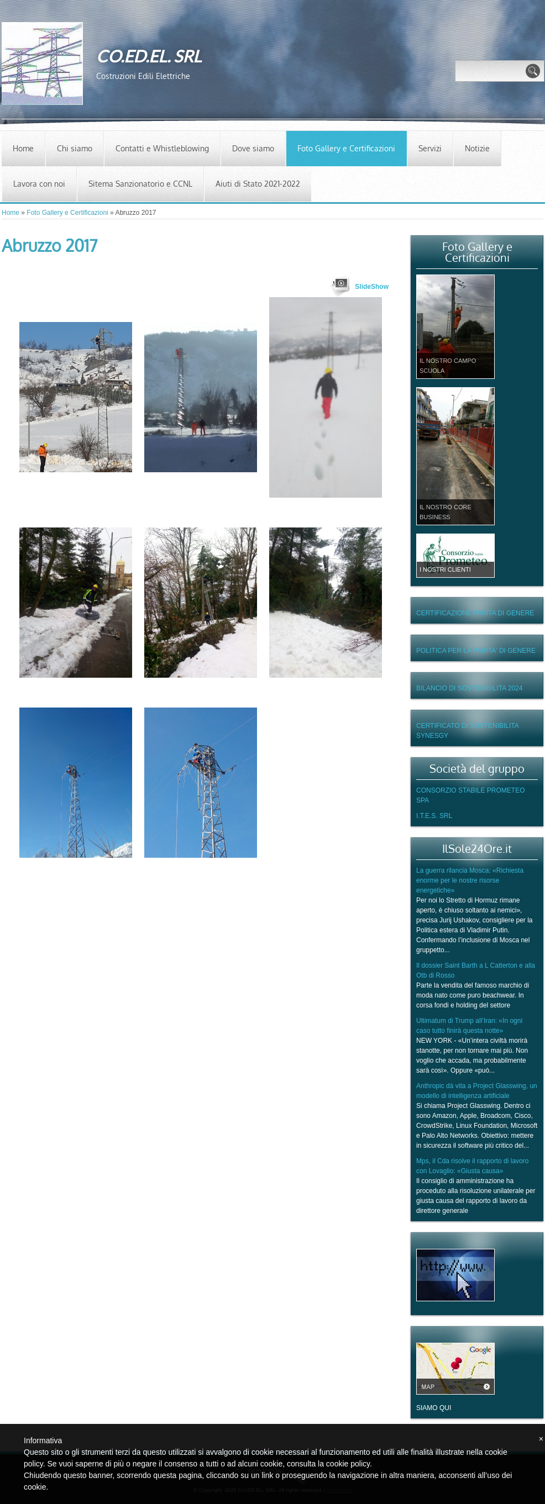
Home (23, 148)
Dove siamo (253, 148)
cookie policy (348, 1463)
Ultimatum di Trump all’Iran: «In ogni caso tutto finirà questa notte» (469, 1026)
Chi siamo (74, 148)
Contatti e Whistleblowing (162, 148)
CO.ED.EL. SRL (148, 56)
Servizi (430, 148)
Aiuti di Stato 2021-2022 (258, 183)
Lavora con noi (39, 183)
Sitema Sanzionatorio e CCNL (140, 183)
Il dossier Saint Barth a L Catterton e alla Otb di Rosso (475, 970)
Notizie (477, 148)
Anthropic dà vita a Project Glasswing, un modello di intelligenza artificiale (476, 1091)
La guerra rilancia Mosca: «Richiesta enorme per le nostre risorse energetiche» (469, 880)
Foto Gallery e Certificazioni (346, 148)
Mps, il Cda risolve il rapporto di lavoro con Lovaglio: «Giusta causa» (472, 1166)
